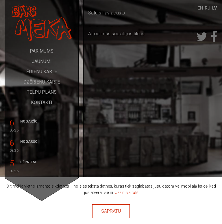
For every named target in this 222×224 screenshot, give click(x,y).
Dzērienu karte (41, 82)
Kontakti (41, 102)
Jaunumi (42, 61)
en (200, 8)
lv (214, 8)
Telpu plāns (42, 92)
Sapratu (111, 211)
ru (207, 8)
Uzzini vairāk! (126, 192)
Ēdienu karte (41, 71)
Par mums (41, 51)
